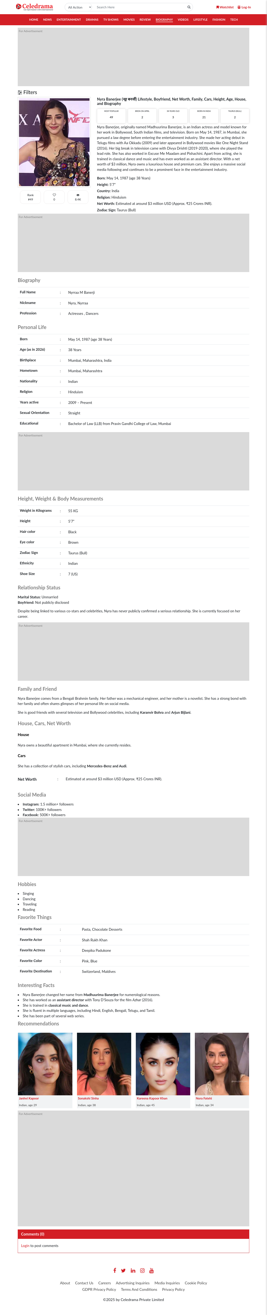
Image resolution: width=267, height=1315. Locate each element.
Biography (164, 19)
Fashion (219, 19)
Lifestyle (200, 19)
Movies (129, 19)
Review (145, 19)
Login (25, 1245)
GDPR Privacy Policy (99, 1289)
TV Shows (110, 19)
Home (33, 19)
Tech (234, 19)
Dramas (92, 19)
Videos (183, 19)
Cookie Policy (196, 1283)
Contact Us (84, 1283)
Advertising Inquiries (133, 1283)
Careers (104, 1283)
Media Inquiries (167, 1283)
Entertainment (69, 19)
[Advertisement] (133, 57)
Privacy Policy (173, 1289)
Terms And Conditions (139, 1289)
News (47, 19)
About (65, 1283)
